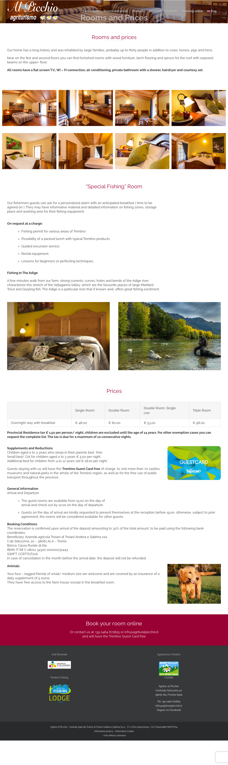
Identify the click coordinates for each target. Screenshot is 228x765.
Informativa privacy (103, 731)
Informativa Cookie (124, 731)
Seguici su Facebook (169, 710)
